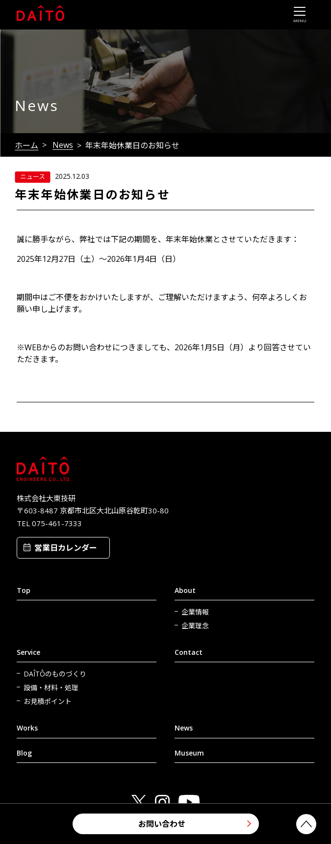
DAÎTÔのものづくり (55, 673)
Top (23, 590)
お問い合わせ (161, 823)
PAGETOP (306, 824)
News (62, 145)
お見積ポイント (48, 701)
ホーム (26, 145)
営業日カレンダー (65, 547)
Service (28, 652)
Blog (24, 753)
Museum (189, 753)
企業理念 (195, 625)
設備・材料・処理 (51, 687)
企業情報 (195, 612)
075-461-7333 (57, 523)
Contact (189, 652)
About (185, 590)
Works (27, 727)
